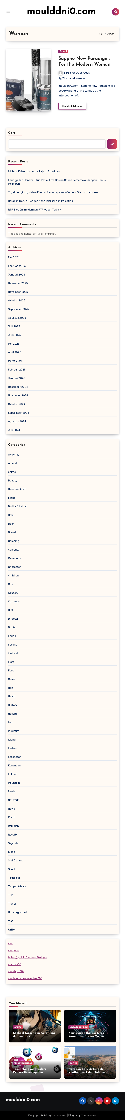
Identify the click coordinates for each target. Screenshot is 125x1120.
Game (11, 679)
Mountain (14, 782)
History (12, 705)
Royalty (13, 834)
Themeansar (88, 1115)
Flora (11, 661)
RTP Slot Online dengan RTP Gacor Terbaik (34, 209)
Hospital (13, 713)
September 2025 (18, 309)
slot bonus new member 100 (25, 978)
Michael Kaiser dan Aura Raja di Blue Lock (34, 171)
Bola (11, 515)
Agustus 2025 (17, 317)
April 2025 (14, 352)
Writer (12, 929)
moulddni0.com (61, 12)
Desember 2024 (18, 386)
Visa (10, 921)
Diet (10, 610)
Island (12, 739)
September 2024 (18, 412)
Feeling (12, 644)
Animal (12, 463)
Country (13, 592)
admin (65, 73)
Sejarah (13, 843)
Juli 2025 (14, 326)
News (11, 808)
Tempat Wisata (17, 886)
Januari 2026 (16, 274)
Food (11, 670)
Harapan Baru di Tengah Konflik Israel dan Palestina (40, 201)
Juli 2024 (14, 430)
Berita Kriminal (17, 506)
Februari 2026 (17, 266)
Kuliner (12, 774)
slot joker (13, 950)
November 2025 (18, 291)
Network (13, 800)
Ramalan (13, 826)
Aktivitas (13, 454)
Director (13, 618)
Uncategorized (17, 912)
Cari (11, 133)
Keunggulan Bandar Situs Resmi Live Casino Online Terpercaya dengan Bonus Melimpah (57, 182)
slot (10, 943)
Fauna (12, 636)
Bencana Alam (17, 489)
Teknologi (14, 877)
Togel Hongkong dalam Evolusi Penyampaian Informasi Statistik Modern (53, 192)
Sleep (11, 851)
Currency (14, 601)
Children (13, 575)
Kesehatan (14, 756)
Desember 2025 (18, 283)
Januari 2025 (16, 378)
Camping (13, 541)
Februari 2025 (17, 369)
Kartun (12, 748)
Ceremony (14, 558)
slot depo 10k (16, 971)
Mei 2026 (14, 257)
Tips (10, 895)
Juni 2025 (14, 335)
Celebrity (14, 549)
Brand (63, 51)
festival (13, 653)
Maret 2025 (15, 361)
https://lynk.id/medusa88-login (27, 957)
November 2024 (18, 395)
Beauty (12, 480)
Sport (11, 869)
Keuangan (14, 765)
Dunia (11, 627)
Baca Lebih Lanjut (72, 106)
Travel (12, 903)
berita (11, 497)
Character (14, 566)
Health (12, 696)
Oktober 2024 (16, 404)
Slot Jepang (15, 860)
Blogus (72, 1115)
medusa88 (14, 964)
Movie (11, 791)
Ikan (10, 722)
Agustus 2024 (17, 421)
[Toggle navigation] (8, 12)
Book (11, 523)
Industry (13, 731)
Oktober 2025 (16, 300)
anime (12, 471)
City (10, 584)
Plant (11, 817)
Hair (10, 687)
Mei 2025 (14, 343)
